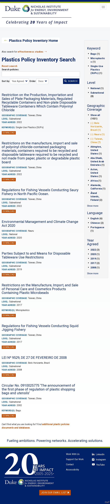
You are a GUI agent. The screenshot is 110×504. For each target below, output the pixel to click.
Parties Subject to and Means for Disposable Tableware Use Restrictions (36, 255)
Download (9, 133)
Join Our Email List (55, 492)
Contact (70, 464)
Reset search (9, 66)
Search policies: (10, 69)
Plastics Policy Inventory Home (33, 41)
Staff (107, 502)
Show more (92, 205)
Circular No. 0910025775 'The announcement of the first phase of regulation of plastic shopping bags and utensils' (38, 389)
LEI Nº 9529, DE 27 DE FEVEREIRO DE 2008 (34, 358)
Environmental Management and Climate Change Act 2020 (40, 223)
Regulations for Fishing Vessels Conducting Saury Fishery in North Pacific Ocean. (40, 192)
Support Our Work (75, 459)
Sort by (5, 81)
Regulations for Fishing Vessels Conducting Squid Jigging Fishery (40, 328)
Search (70, 81)
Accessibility (72, 469)
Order (32, 81)
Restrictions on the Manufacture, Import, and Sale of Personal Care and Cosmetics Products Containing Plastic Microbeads (40, 289)
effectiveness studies (30, 51)
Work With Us (72, 454)
